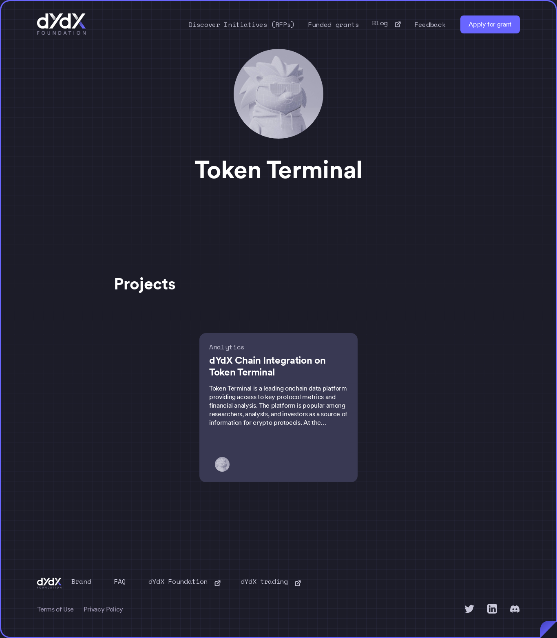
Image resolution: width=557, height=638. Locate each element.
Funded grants (333, 24)
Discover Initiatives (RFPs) (242, 24)
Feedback (430, 24)
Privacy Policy (103, 609)
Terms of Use (55, 609)
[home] (61, 24)
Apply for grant (490, 24)
